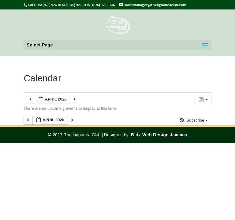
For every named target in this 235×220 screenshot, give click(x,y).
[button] (193, 120)
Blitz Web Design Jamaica (159, 134)
